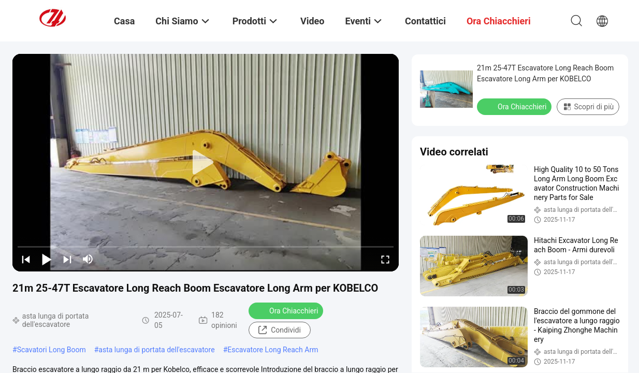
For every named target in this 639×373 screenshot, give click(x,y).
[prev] (26, 259)
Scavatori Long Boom (51, 350)
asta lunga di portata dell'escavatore (156, 350)
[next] (67, 259)
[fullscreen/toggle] (385, 259)
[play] (206, 163)
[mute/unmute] (88, 259)
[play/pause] (46, 259)
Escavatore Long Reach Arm (272, 350)
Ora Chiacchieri (287, 310)
